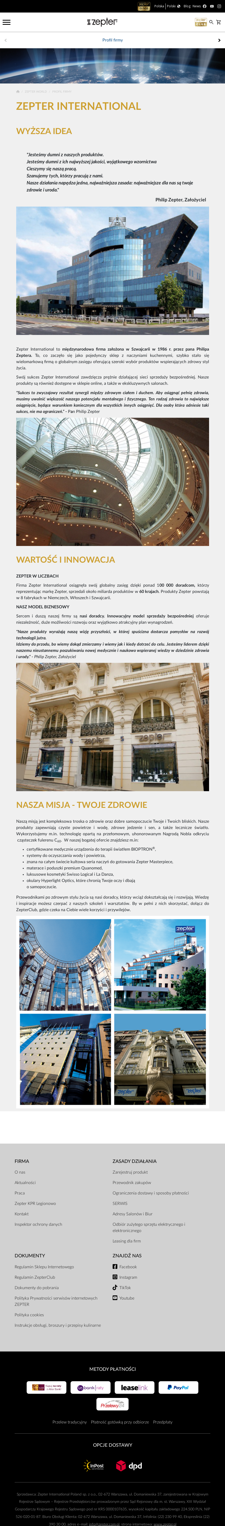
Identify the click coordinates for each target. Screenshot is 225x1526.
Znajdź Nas (127, 1256)
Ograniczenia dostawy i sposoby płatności (151, 1193)
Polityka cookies (29, 1315)
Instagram (128, 1277)
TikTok (125, 1288)
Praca (20, 1193)
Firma (22, 1161)
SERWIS (120, 1203)
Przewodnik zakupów (132, 1183)
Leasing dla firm (127, 1241)
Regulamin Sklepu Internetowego (44, 1267)
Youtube (126, 1298)
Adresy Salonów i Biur (133, 1214)
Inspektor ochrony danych (38, 1224)
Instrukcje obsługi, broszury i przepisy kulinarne (58, 1325)
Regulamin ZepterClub (35, 1277)
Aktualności (25, 1183)
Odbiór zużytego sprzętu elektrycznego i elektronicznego (149, 1227)
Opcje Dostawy (112, 1445)
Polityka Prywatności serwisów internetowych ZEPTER (56, 1301)
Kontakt (21, 1214)
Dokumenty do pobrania (37, 1288)
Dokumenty (30, 1256)
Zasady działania (135, 1161)
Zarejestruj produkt (130, 1172)
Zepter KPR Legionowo (35, 1203)
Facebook (128, 1267)
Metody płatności (112, 1369)
